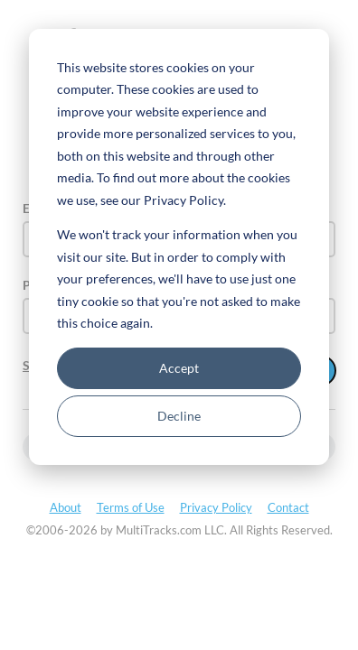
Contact (288, 507)
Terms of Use (131, 507)
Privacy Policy (216, 507)
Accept (179, 368)
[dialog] (179, 247)
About (65, 507)
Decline (179, 415)
